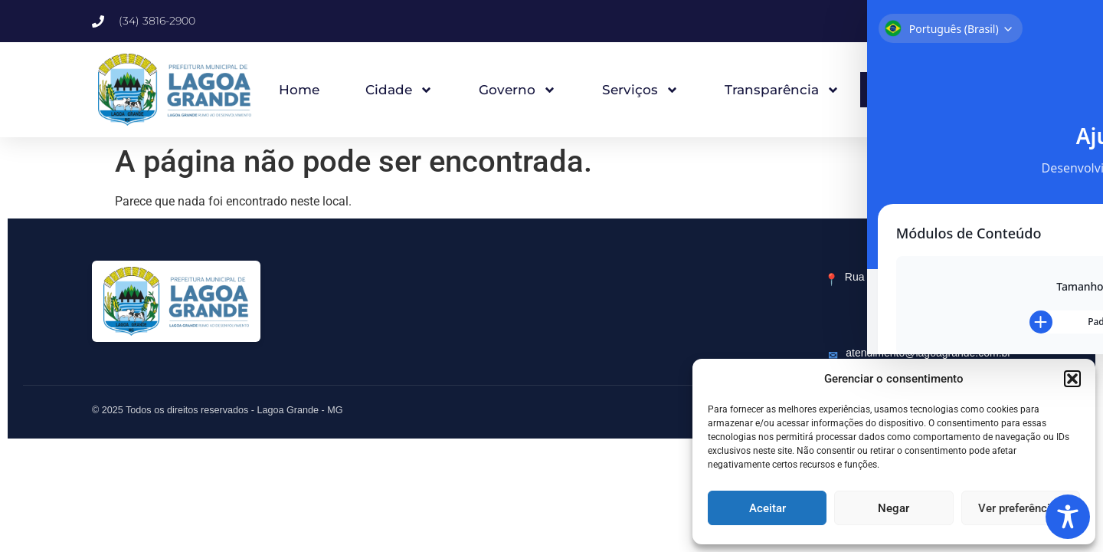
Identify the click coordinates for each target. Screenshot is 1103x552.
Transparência (782, 90)
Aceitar (767, 508)
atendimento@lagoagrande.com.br (928, 353)
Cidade (399, 90)
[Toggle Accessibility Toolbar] (1068, 516)
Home (299, 89)
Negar (893, 508)
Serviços (640, 90)
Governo (517, 90)
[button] (1072, 378)
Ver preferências (1020, 508)
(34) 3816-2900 (974, 328)
